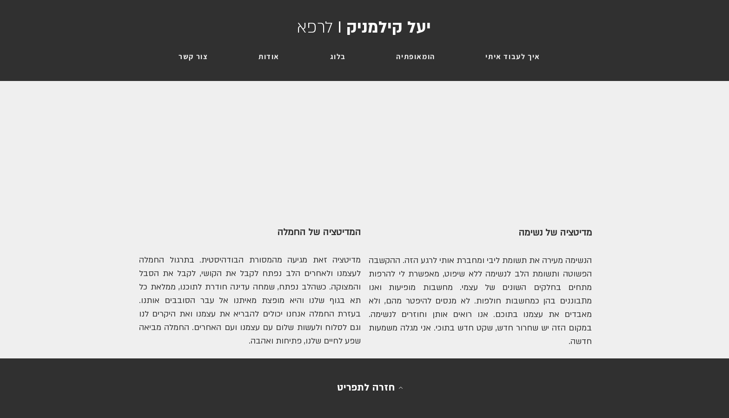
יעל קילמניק (364, 27)
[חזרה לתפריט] (370, 387)
